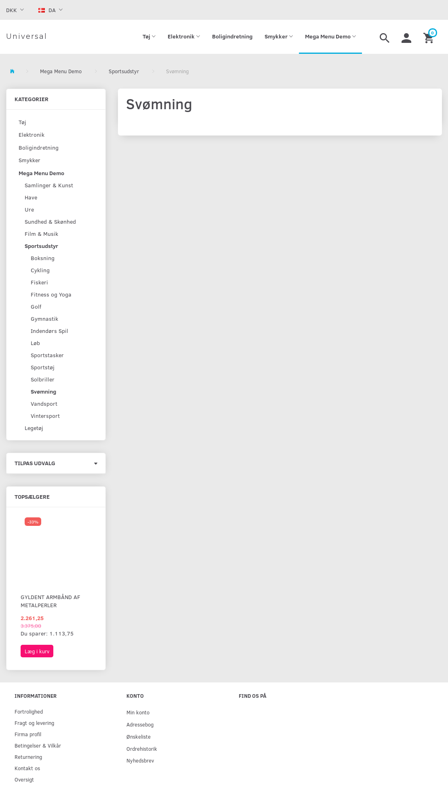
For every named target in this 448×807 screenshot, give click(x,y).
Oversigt (24, 779)
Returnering (28, 756)
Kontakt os (27, 768)
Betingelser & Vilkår (38, 745)
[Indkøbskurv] (429, 37)
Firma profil (28, 734)
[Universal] (26, 37)
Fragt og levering (34, 722)
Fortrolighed (29, 711)
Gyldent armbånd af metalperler (50, 601)
